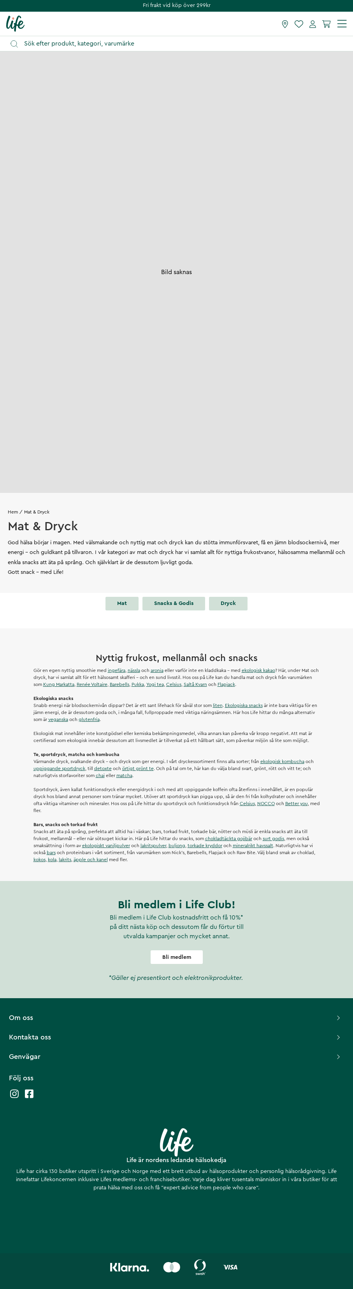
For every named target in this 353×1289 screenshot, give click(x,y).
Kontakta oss (175, 1037)
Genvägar (175, 1056)
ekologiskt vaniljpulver (106, 845)
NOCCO (266, 803)
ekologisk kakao (258, 670)
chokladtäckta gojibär (228, 838)
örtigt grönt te (138, 768)
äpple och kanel (91, 859)
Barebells (119, 684)
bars (51, 852)
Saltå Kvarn (195, 684)
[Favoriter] (299, 23)
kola (52, 859)
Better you (296, 803)
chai (100, 775)
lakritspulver (153, 845)
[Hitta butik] (285, 23)
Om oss (175, 1017)
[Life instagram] (14, 1097)
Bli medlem (176, 957)
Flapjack (226, 684)
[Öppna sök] (180, 43)
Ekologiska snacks (244, 705)
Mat (122, 603)
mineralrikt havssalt (253, 845)
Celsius (173, 684)
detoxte (103, 768)
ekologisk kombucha (282, 761)
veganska (58, 719)
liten (218, 705)
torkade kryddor (205, 845)
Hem (13, 512)
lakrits (65, 859)
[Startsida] (15, 23)
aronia (157, 670)
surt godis (273, 838)
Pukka (138, 684)
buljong (177, 845)
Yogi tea (155, 684)
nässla (134, 670)
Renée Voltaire (92, 684)
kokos (39, 859)
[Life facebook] (29, 1097)
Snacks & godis (173, 603)
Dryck (228, 603)
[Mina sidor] (312, 23)
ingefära (116, 670)
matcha (124, 775)
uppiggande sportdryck (59, 768)
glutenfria (89, 719)
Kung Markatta (58, 684)
